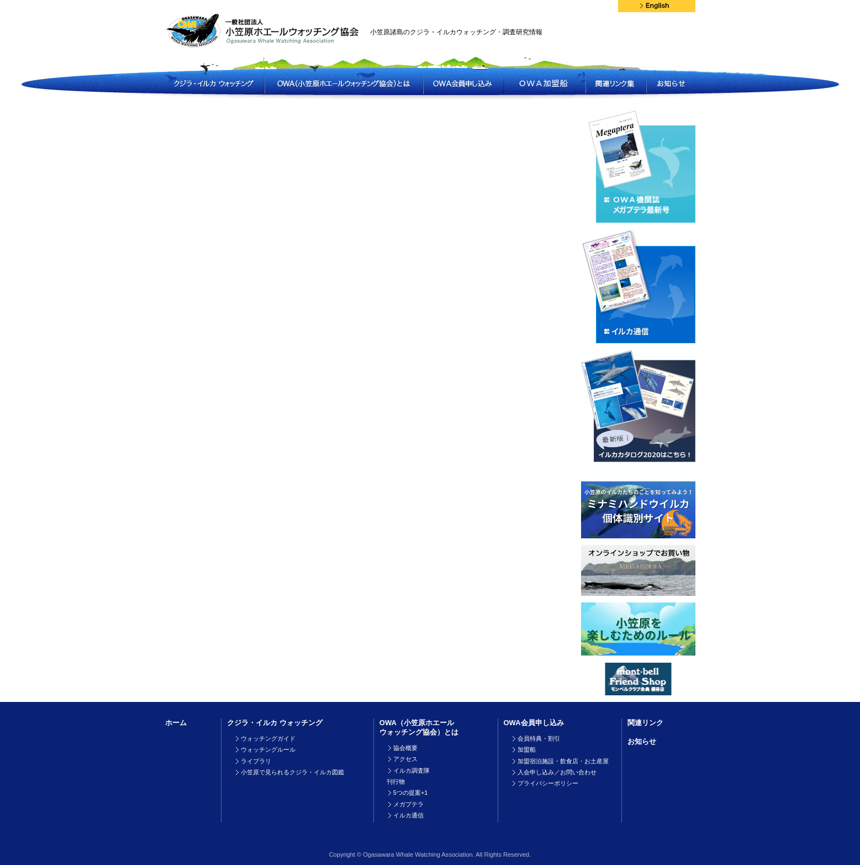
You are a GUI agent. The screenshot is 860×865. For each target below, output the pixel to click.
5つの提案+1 (410, 792)
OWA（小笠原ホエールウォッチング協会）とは (418, 727)
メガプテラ (408, 804)
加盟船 (527, 749)
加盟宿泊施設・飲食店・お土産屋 (563, 761)
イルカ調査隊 (411, 770)
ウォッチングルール (268, 749)
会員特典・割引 (539, 738)
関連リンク (645, 723)
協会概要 (405, 748)
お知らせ (641, 741)
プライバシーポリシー (548, 783)
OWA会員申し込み (534, 723)
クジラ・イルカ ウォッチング (275, 723)
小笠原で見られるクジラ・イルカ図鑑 (292, 772)
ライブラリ (256, 761)
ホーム (176, 723)
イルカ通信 (408, 815)
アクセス (405, 759)
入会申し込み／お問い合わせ (557, 772)
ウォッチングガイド (268, 738)
